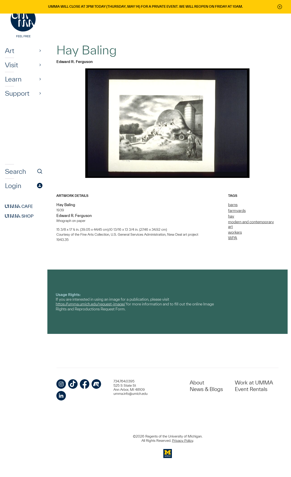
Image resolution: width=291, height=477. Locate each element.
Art (9, 50)
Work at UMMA (254, 382)
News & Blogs (206, 389)
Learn (13, 79)
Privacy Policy (182, 440)
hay (231, 216)
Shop (19, 216)
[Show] (40, 50)
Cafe (19, 206)
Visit (11, 65)
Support (17, 93)
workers (235, 232)
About (197, 382)
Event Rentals (251, 389)
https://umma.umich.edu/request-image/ (90, 304)
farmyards (237, 210)
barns (233, 204)
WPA (232, 238)
